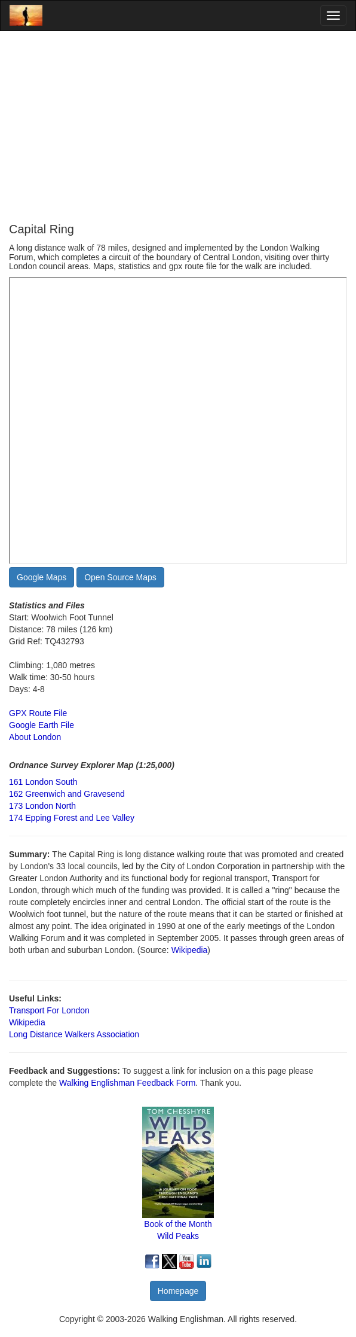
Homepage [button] (178, 1291)
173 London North (42, 806)
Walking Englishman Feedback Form (127, 1083)
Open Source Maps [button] (120, 577)
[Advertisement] (178, 127)
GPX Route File (38, 713)
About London (35, 737)
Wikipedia (189, 950)
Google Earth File (41, 725)
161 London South (43, 782)
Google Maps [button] (41, 577)
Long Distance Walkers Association (74, 1034)
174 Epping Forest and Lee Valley (71, 818)
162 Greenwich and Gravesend (67, 794)
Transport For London (49, 1010)
